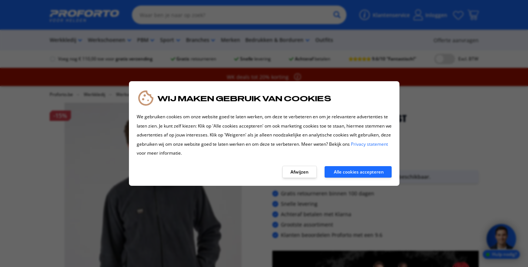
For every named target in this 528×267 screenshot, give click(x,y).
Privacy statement (369, 144)
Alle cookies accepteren (359, 172)
